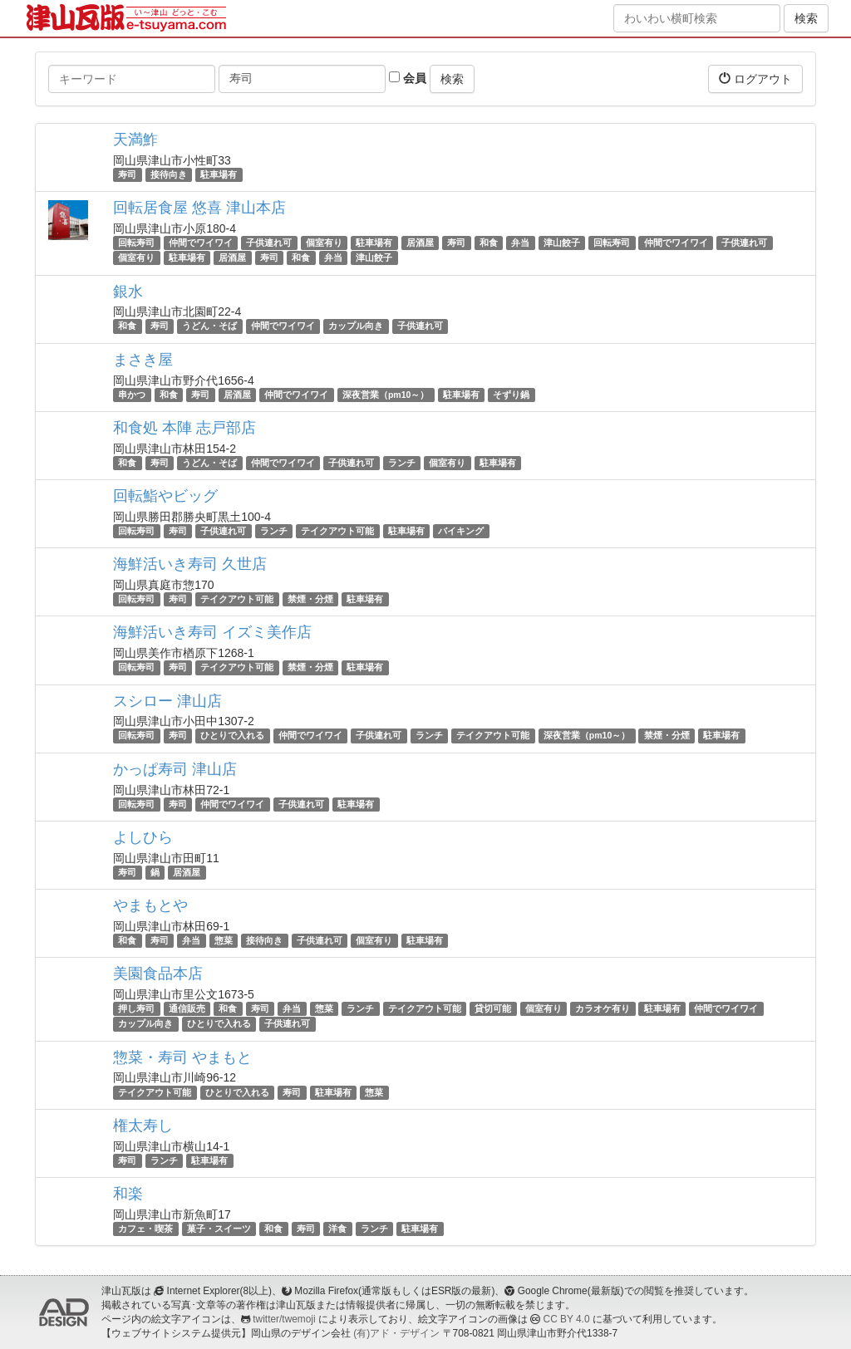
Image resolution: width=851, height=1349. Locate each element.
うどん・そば (209, 326)
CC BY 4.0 (567, 1319)
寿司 (127, 174)
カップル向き (355, 326)
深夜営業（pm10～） (385, 395)
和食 (489, 243)
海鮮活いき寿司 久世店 (190, 564)
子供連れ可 (269, 243)
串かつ (131, 395)
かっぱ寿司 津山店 (175, 769)
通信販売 (187, 1008)
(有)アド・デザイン (396, 1333)
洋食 (337, 1229)
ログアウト (755, 78)
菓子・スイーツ (219, 1229)
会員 (407, 78)
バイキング (461, 531)
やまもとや (150, 905)
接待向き (168, 174)
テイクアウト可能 (337, 531)
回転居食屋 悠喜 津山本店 (199, 207)
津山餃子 (562, 243)
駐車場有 (218, 174)
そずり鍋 (511, 395)
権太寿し (143, 1125)
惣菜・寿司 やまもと (182, 1057)
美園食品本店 (158, 973)
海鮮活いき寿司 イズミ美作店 (212, 632)
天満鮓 (135, 139)
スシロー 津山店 (167, 701)
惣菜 (223, 940)
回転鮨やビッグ (165, 496)
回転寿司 (136, 243)
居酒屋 (420, 243)
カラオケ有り (602, 1008)
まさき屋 (143, 359)
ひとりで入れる (232, 736)
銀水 (128, 291)
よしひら (143, 837)
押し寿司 (136, 1008)
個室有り (324, 243)
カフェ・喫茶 (145, 1229)
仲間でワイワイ (201, 243)
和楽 (128, 1193)
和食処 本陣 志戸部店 (184, 427)
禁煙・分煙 (310, 599)
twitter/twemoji (284, 1319)
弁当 (520, 243)
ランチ (402, 463)
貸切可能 (493, 1008)
